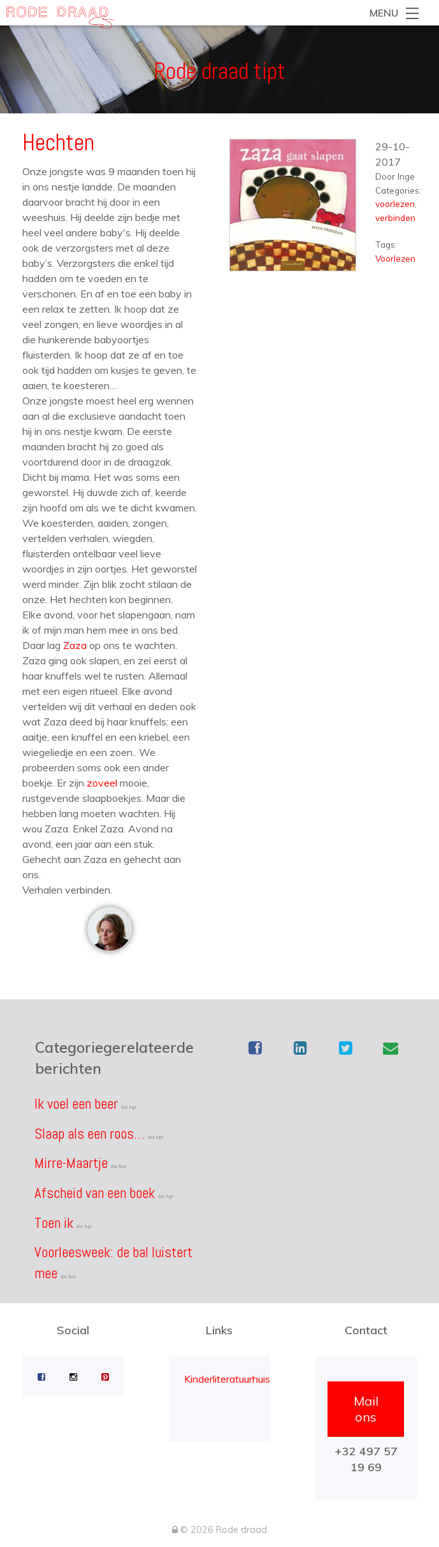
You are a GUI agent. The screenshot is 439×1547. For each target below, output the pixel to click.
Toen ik (53, 1222)
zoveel (102, 782)
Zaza (75, 645)
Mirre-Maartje (71, 1163)
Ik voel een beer (76, 1103)
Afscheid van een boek (94, 1192)
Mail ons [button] (366, 1409)
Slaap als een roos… (89, 1133)
